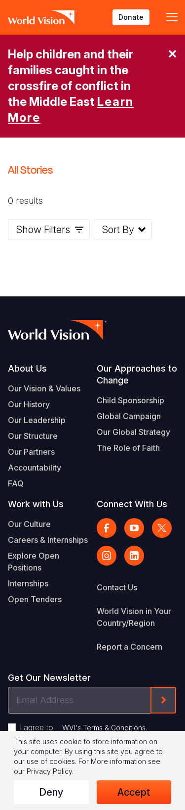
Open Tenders (35, 599)
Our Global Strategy (133, 432)
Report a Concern (129, 647)
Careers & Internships (48, 540)
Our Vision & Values (44, 388)
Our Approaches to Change (137, 374)
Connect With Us (132, 504)
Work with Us (36, 504)
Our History (29, 404)
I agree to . (83, 727)
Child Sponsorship (130, 400)
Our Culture (29, 524)
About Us (27, 368)
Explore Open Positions (33, 561)
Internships (28, 583)
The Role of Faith (128, 448)
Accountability (34, 468)
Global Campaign (129, 416)
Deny (51, 792)
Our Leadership (37, 420)
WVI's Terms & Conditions (104, 727)
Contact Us (117, 587)
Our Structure (33, 436)
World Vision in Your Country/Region (134, 617)
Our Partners (31, 452)
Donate (131, 17)
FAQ (16, 483)
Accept (133, 792)
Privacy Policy (49, 771)
